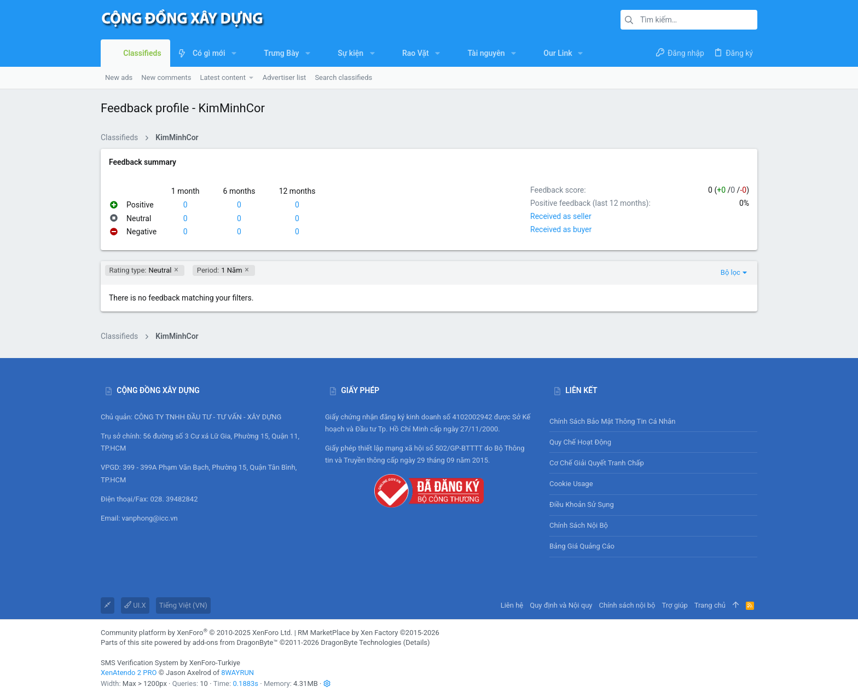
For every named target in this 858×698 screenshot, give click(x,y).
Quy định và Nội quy (561, 605)
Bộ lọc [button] (730, 272)
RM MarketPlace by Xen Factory (368, 632)
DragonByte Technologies (361, 642)
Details (416, 642)
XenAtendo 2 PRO (128, 672)
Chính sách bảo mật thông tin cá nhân (653, 421)
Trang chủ (710, 605)
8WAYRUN (237, 672)
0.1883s (245, 683)
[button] (234, 53)
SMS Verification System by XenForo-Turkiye (170, 663)
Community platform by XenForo (196, 632)
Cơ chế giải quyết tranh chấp (596, 463)
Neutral (140, 270)
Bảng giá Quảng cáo (581, 546)
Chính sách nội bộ (578, 525)
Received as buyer (561, 229)
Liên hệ (512, 605)
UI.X (135, 605)
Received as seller (561, 216)
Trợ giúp (675, 605)
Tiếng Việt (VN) (183, 605)
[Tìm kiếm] (689, 20)
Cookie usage (571, 484)
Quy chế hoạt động (653, 442)
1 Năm (219, 270)
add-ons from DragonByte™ (235, 642)
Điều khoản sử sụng (581, 504)
